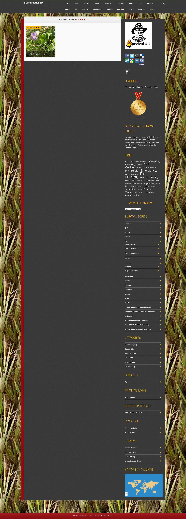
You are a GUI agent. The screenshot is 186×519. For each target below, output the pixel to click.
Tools (135, 192)
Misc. (38, 27)
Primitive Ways (130, 397)
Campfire (154, 161)
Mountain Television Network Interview (140, 312)
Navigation (97, 9)
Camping (130, 164)
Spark (140, 189)
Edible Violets (36, 54)
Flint (133, 180)
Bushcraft (31, 27)
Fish (147, 178)
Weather (85, 9)
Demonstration (151, 168)
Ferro (127, 174)
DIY (76, 9)
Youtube (149, 87)
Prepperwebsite (131, 428)
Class (139, 164)
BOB (132, 162)
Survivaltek (34, 2)
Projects (128, 362)
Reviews (128, 367)
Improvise (149, 183)
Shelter (150, 3)
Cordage (141, 167)
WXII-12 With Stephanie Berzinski (138, 329)
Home (67, 3)
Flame (127, 180)
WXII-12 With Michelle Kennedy (137, 325)
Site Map (87, 3)
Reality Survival (131, 448)
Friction (150, 180)
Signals (109, 9)
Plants (139, 186)
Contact (121, 3)
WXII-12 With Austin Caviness (136, 320)
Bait (126, 162)
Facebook (127, 71)
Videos (131, 3)
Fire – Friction (130, 249)
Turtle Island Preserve (133, 413)
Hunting (120, 9)
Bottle (137, 161)
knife (158, 183)
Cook (147, 164)
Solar (133, 189)
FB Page (128, 87)
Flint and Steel (141, 180)
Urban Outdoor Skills (133, 461)
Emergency (148, 170)
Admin (127, 382)
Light (127, 186)
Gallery (153, 9)
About (97, 3)
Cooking (141, 9)
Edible (131, 9)
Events (127, 349)
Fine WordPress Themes (105, 516)
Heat (134, 183)
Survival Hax (130, 432)
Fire (140, 3)
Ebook (76, 3)
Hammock (128, 183)
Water (67, 9)
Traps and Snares (131, 271)
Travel (141, 192)
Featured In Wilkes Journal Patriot (138, 307)
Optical (133, 186)
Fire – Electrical (131, 244)
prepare (146, 186)
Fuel (157, 180)
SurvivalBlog (130, 457)
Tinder (128, 192)
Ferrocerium (134, 174)
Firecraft (131, 177)
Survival (147, 189)
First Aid (141, 177)
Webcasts (128, 316)
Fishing (155, 177)
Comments (109, 3)
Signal (127, 189)
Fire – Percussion (131, 253)
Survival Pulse (130, 452)
